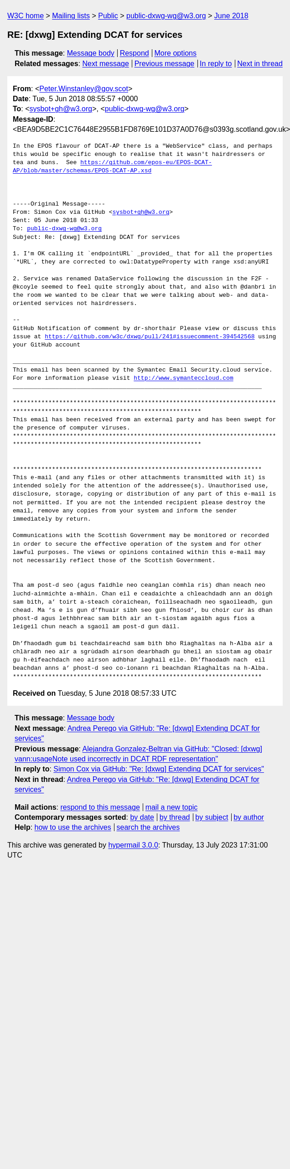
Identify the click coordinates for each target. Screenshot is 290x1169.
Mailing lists (71, 16)
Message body (90, 53)
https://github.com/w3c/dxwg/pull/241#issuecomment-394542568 (149, 337)
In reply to (216, 63)
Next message (106, 63)
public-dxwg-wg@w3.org (166, 16)
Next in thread (260, 63)
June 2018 (231, 16)
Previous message (165, 63)
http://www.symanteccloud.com (183, 378)
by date (142, 817)
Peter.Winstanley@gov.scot (83, 89)
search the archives (148, 827)
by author (248, 817)
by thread (175, 817)
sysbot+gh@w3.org (61, 109)
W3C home (25, 16)
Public (108, 16)
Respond (134, 53)
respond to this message (100, 807)
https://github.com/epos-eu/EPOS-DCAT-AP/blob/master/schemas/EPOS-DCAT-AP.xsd (112, 167)
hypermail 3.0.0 (133, 845)
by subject (211, 817)
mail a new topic (171, 807)
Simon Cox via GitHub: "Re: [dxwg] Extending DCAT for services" (158, 769)
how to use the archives (73, 827)
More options (176, 53)
